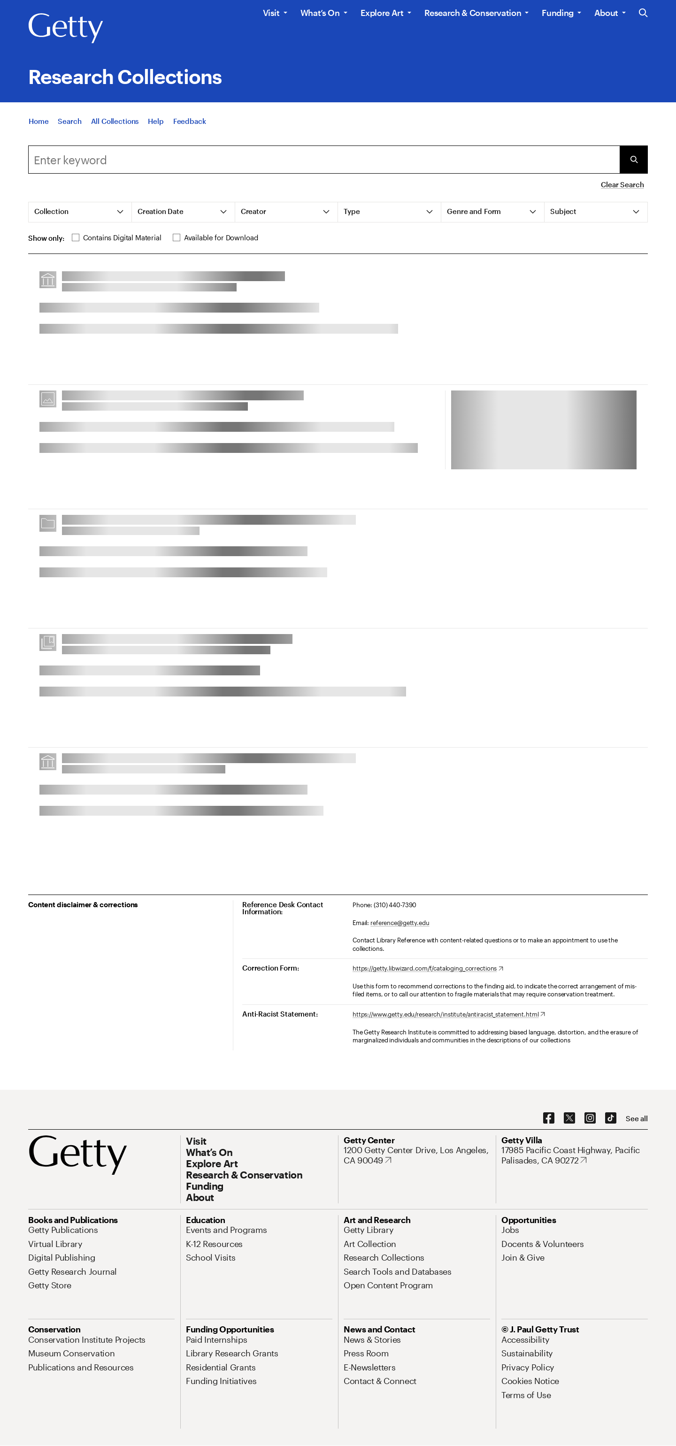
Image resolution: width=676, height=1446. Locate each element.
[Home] (38, 121)
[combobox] (324, 159)
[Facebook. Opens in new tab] (548, 1118)
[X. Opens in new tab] (569, 1118)
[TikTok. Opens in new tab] (610, 1118)
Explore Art (382, 13)
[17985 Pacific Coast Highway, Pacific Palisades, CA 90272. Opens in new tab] (574, 1155)
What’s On (320, 13)
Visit (271, 13)
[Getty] (65, 28)
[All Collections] (115, 121)
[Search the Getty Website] (643, 13)
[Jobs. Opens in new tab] (510, 1229)
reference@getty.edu (400, 922)
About (606, 13)
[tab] (80, 212)
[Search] (69, 121)
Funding (557, 13)
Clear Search (622, 184)
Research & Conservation (473, 13)
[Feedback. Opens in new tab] (189, 121)
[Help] (155, 121)
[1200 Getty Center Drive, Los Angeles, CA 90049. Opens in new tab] (417, 1155)
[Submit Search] (634, 159)
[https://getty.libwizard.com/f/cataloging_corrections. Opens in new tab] (428, 968)
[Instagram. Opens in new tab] (590, 1118)
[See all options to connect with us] (637, 1118)
